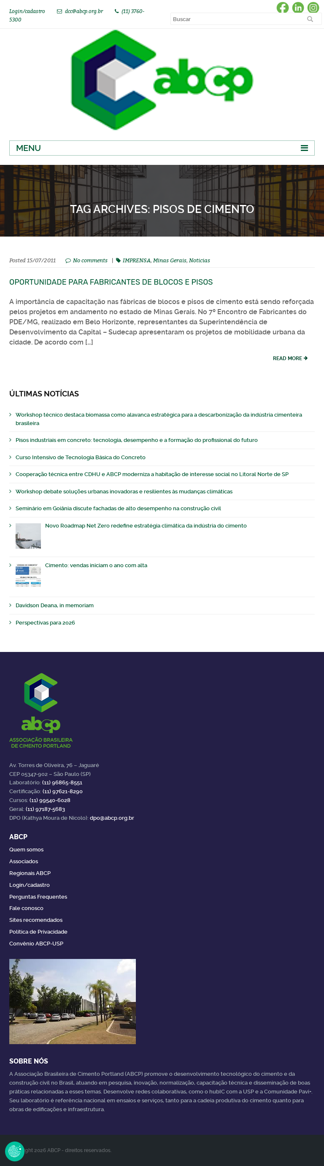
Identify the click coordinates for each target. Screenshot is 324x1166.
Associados (23, 861)
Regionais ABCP (30, 873)
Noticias (199, 260)
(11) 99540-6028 (50, 800)
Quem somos (26, 849)
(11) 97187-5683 (45, 809)
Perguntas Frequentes (38, 897)
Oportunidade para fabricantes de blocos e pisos (111, 282)
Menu (28, 148)
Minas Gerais (169, 260)
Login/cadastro (27, 11)
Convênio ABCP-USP (36, 943)
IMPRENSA (137, 260)
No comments (90, 260)
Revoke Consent (14, 1151)
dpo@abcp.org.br (112, 818)
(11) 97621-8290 (63, 791)
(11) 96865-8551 (62, 782)
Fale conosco (26, 908)
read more (287, 358)
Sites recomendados (35, 920)
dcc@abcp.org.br (84, 11)
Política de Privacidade (38, 932)
